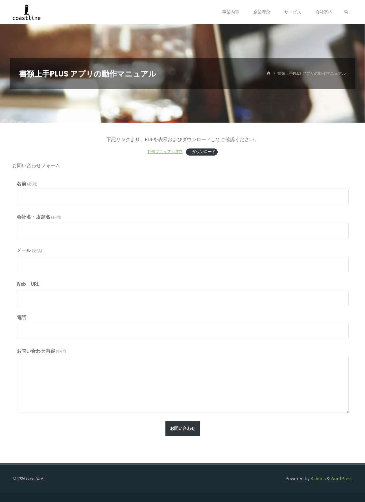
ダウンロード (203, 151)
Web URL (28, 284)
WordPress (341, 478)
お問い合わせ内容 (41, 351)
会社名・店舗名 (39, 217)
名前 (27, 183)
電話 (21, 317)
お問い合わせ (182, 428)
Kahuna (318, 478)
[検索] (346, 12)
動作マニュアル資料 (165, 151)
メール (29, 250)
